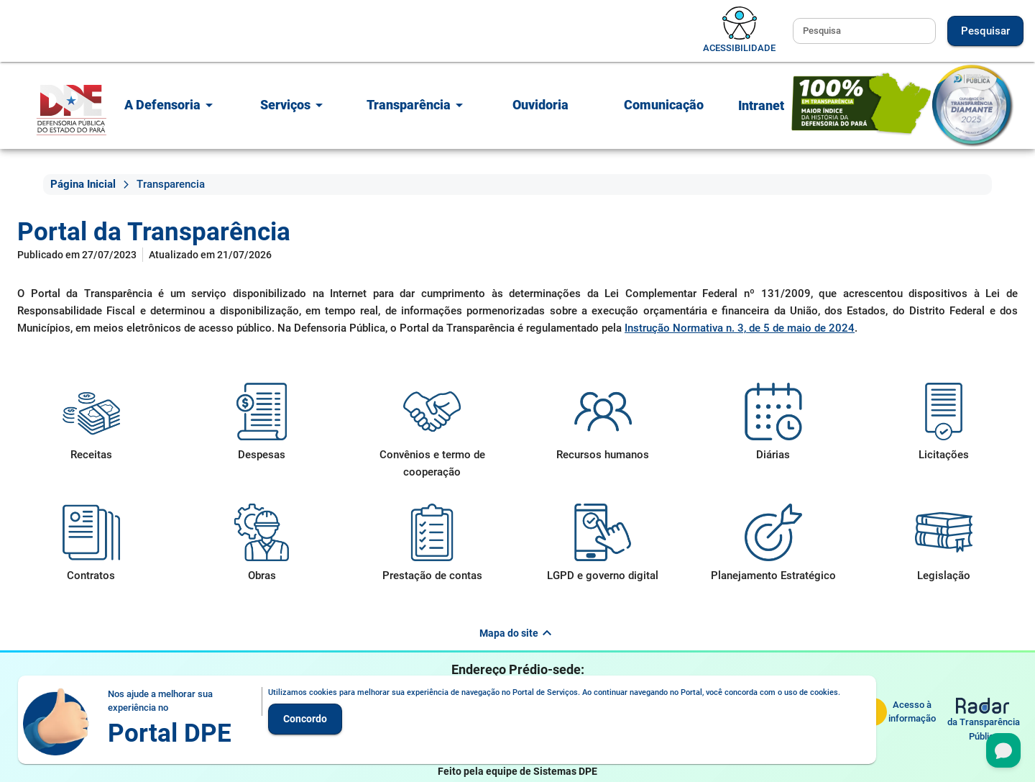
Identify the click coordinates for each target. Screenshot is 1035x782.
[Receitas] (91, 423)
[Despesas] (261, 423)
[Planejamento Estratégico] (773, 544)
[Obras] (261, 544)
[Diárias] (773, 423)
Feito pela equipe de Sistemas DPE (517, 771)
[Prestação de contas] (432, 544)
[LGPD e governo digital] (602, 544)
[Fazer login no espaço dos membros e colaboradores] (761, 107)
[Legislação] (944, 544)
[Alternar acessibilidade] (739, 31)
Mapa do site (517, 633)
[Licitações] (944, 423)
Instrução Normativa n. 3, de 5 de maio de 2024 (740, 328)
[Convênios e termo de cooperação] (432, 432)
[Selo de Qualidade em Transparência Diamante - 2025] (903, 104)
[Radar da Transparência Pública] (983, 720)
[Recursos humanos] (602, 423)
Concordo (305, 718)
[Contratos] (91, 544)
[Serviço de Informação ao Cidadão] (897, 711)
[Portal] (71, 109)
